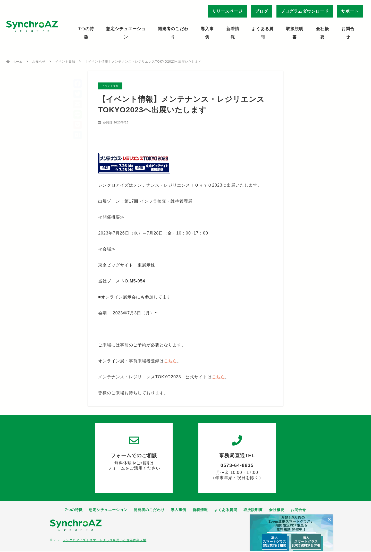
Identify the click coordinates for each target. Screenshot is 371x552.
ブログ (261, 11)
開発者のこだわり (173, 33)
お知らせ (39, 61)
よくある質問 (263, 33)
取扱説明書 (294, 33)
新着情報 (232, 33)
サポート (350, 11)
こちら (170, 361)
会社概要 (322, 33)
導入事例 (207, 33)
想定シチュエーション (126, 33)
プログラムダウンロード (305, 11)
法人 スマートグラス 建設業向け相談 (274, 541)
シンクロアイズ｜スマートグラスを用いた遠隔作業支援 (104, 540)
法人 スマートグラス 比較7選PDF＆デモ (306, 541)
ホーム (18, 61)
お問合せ (348, 33)
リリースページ (227, 11)
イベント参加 (65, 61)
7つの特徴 (86, 33)
